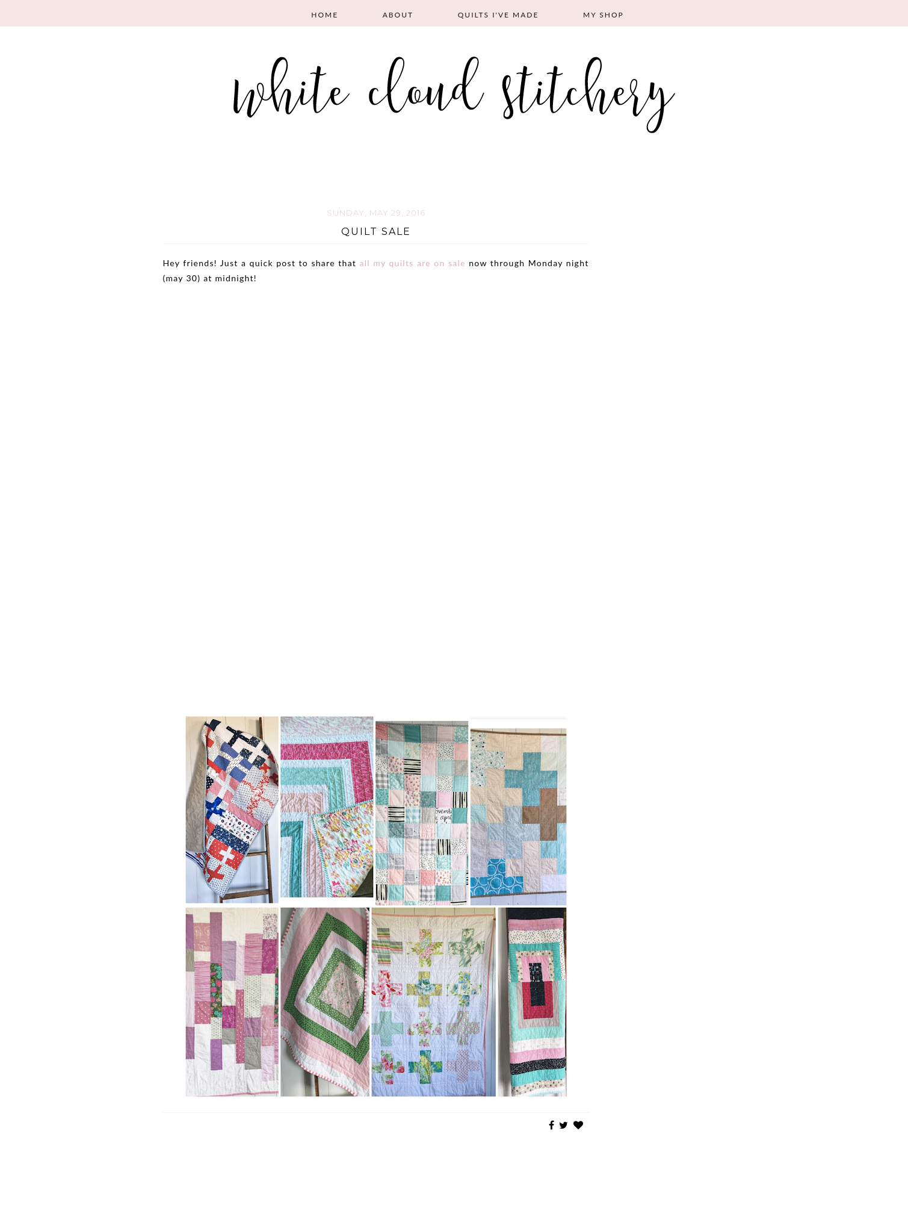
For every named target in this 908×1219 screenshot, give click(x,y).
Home (324, 14)
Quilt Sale (376, 231)
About (398, 14)
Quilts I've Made (498, 14)
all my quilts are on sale (412, 263)
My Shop (603, 14)
